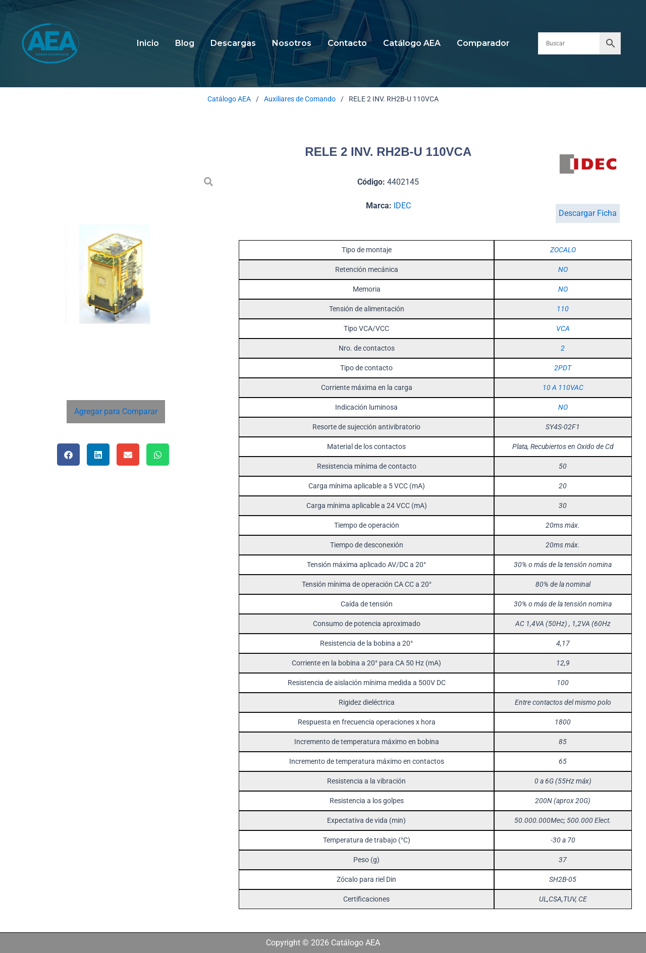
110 (563, 309)
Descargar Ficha (588, 213)
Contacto (347, 43)
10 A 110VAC (563, 387)
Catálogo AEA (412, 43)
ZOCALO (563, 250)
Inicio (148, 43)
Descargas (233, 43)
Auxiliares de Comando (300, 99)
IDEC (402, 205)
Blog (184, 43)
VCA (563, 328)
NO (563, 269)
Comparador (483, 43)
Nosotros (291, 43)
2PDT (562, 368)
